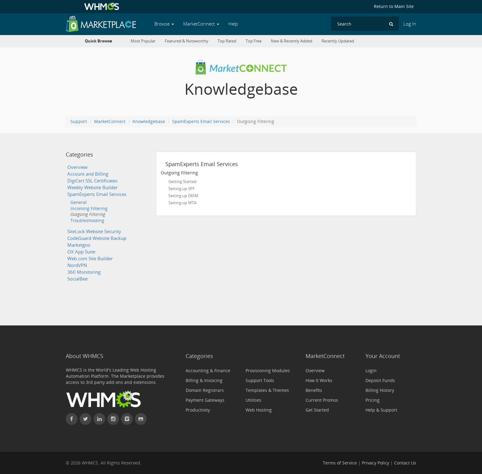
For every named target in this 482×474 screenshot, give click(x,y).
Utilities (253, 400)
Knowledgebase (148, 121)
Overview (77, 167)
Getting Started (182, 181)
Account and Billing (87, 174)
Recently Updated (338, 41)
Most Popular (143, 41)
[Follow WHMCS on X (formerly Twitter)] (85, 419)
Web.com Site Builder (90, 258)
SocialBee (77, 279)
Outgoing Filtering (87, 214)
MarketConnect (109, 121)
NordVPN (77, 265)
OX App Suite (81, 252)
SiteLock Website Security (94, 231)
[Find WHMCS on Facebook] (71, 419)
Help (233, 24)
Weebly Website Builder (92, 187)
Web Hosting (259, 410)
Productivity (198, 410)
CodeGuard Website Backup (96, 238)
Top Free (254, 41)
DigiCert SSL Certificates (92, 180)
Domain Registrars (205, 390)
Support (78, 121)
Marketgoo (78, 245)
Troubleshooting (87, 220)
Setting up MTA (182, 202)
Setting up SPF (181, 188)
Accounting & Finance (208, 370)
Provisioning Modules (268, 370)
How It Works (319, 380)
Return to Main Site (394, 6)
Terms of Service (340, 463)
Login (371, 370)
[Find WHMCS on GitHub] (141, 419)
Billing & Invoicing (204, 380)
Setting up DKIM (183, 195)
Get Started (317, 410)
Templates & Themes (267, 390)
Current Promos (322, 400)
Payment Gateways (205, 400)
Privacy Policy (375, 463)
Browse (164, 24)
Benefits (314, 390)
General (78, 202)
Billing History (379, 390)
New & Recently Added (291, 41)
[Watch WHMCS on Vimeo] (127, 419)
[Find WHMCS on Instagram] (113, 419)
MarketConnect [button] (201, 24)
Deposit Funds (380, 380)
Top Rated (227, 41)
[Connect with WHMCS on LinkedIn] (99, 419)
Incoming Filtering (89, 208)
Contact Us (405, 463)
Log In (409, 24)
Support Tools (260, 380)
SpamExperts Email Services (201, 121)
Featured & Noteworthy (186, 41)
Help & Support (381, 410)
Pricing (372, 400)
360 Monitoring (84, 272)
